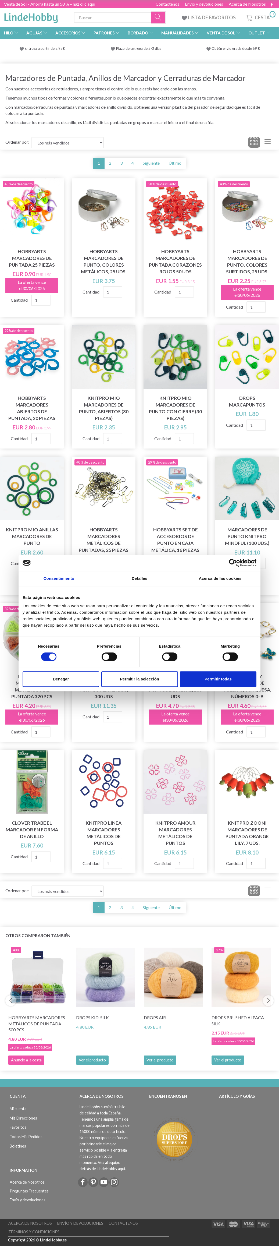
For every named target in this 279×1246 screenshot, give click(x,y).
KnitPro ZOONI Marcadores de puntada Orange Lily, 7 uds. (247, 833)
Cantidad (19, 299)
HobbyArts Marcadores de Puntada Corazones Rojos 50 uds (175, 261)
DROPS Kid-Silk (92, 1017)
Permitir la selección (139, 679)
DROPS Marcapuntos (247, 401)
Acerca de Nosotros (247, 4)
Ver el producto (92, 1060)
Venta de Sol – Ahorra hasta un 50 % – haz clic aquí (49, 3)
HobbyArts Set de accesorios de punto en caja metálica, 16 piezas (175, 540)
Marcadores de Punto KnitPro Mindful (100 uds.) (247, 536)
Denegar (61, 679)
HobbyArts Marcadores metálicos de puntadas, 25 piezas (103, 540)
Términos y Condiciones (33, 1232)
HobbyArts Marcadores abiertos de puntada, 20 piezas (31, 408)
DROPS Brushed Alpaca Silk (238, 1020)
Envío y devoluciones (204, 4)
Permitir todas (218, 679)
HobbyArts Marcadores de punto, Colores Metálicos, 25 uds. (104, 261)
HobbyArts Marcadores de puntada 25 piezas (32, 258)
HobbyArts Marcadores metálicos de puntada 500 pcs (36, 1023)
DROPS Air (155, 1017)
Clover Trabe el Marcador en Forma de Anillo (32, 829)
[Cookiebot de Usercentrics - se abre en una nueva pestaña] (232, 563)
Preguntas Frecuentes (29, 1191)
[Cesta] (260, 17)
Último (175, 162)
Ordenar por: (17, 141)
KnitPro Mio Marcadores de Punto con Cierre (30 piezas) (175, 408)
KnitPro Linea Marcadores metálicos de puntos (103, 833)
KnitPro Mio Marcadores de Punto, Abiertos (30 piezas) (103, 408)
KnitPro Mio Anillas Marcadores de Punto (32, 536)
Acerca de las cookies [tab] (220, 578)
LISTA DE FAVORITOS (209, 17)
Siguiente (151, 162)
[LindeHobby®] (31, 16)
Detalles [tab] (139, 578)
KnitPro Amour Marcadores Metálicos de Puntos (175, 833)
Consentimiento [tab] (59, 578)
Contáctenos (167, 4)
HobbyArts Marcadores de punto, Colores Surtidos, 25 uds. (247, 261)
